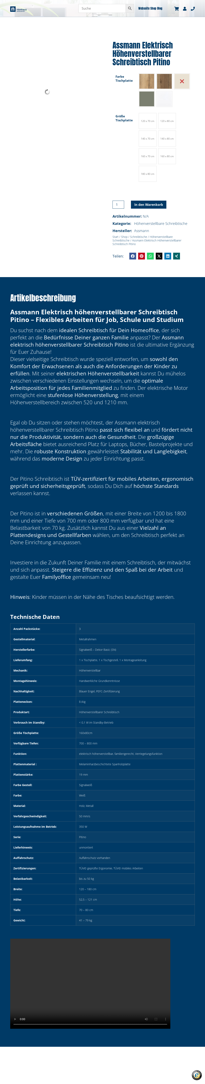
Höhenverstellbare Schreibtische (160, 223)
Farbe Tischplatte (124, 78)
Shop (153, 8)
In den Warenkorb (148, 204)
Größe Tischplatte (124, 118)
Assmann (141, 230)
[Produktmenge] (118, 205)
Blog (159, 8)
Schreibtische (138, 237)
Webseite (144, 8)
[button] (132, 256)
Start (116, 237)
